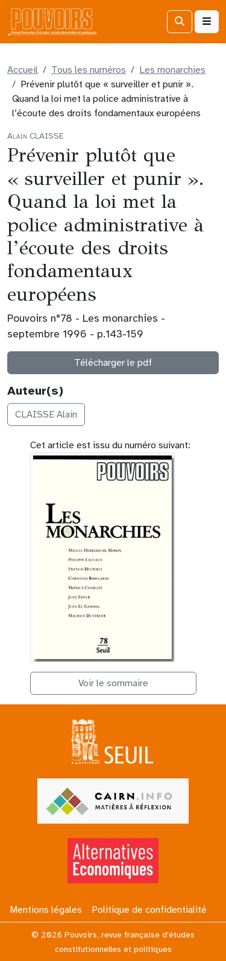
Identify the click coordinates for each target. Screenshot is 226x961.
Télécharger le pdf (113, 363)
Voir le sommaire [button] (113, 683)
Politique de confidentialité (149, 910)
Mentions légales (46, 910)
